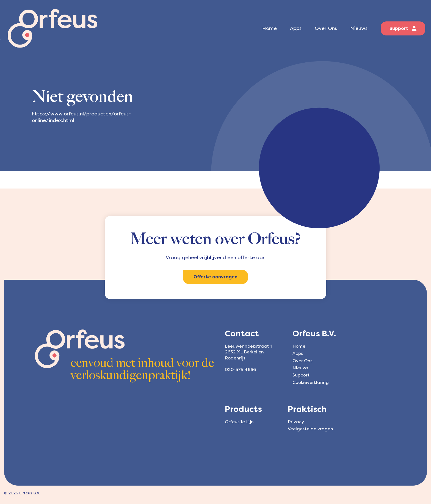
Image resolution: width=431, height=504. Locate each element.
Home (269, 28)
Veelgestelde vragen (310, 428)
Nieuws (359, 28)
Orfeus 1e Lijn (239, 421)
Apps (296, 28)
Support (402, 28)
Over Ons (326, 28)
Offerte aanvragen (215, 276)
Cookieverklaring (310, 382)
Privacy (296, 421)
